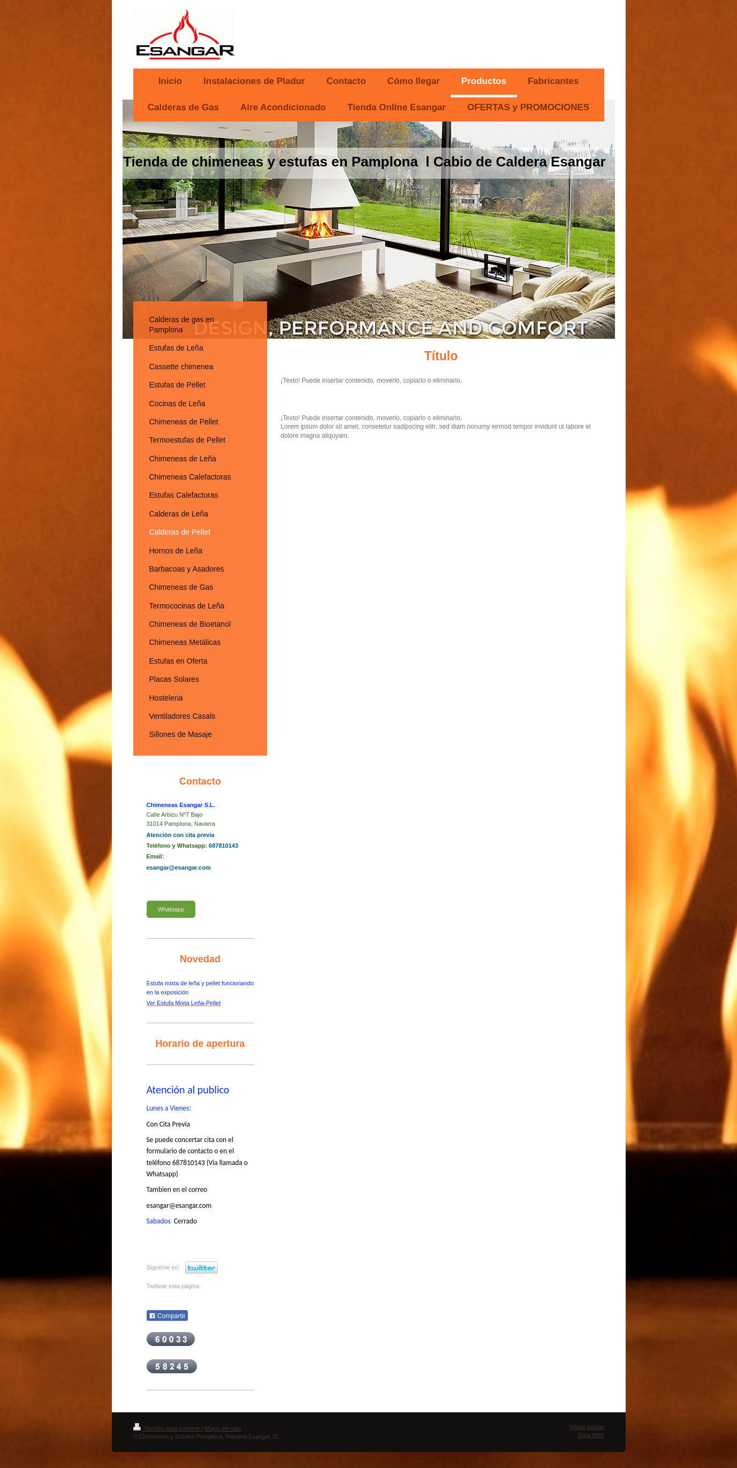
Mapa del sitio (222, 1428)
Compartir (167, 1316)
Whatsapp (171, 909)
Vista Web (591, 1435)
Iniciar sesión (586, 1427)
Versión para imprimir (167, 1428)
